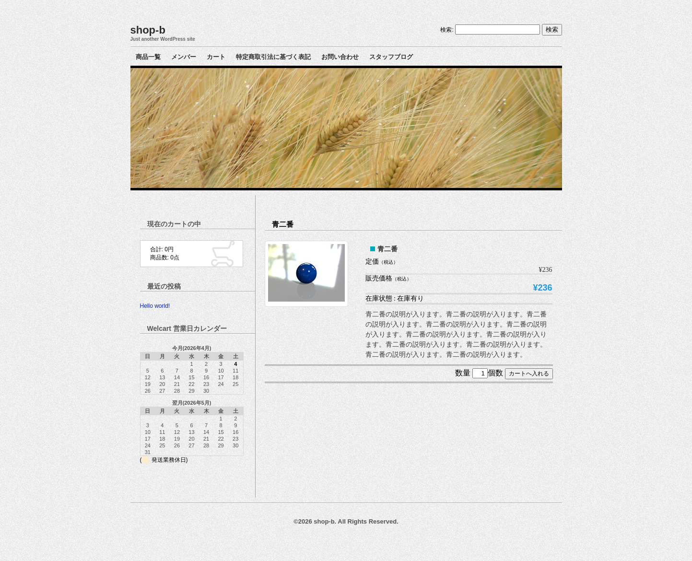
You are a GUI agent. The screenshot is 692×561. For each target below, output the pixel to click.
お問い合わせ (340, 56)
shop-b (147, 30)
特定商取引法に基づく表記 (273, 56)
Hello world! (155, 306)
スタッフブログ (391, 56)
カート (216, 56)
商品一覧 (148, 56)
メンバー (183, 56)
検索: (446, 29)
